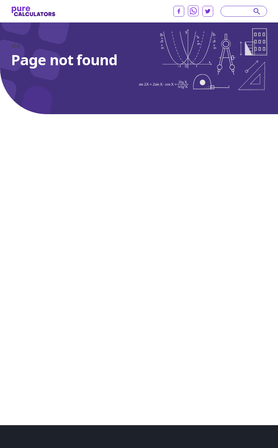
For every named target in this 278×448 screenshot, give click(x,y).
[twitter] (207, 11)
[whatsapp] (193, 10)
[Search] (240, 11)
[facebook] (178, 11)
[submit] (256, 11)
